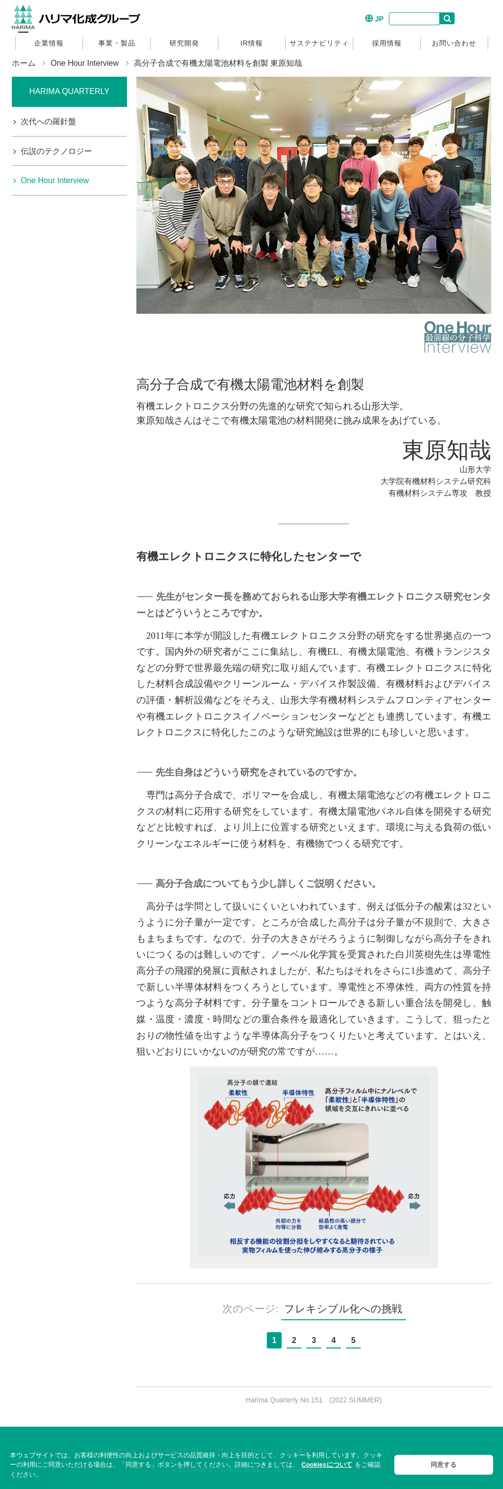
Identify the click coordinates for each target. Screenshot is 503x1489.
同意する (444, 1464)
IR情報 (251, 43)
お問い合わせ (454, 43)
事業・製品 (116, 43)
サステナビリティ (319, 43)
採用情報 (387, 43)
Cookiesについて (326, 1464)
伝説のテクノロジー (56, 151)
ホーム (24, 63)
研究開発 (184, 43)
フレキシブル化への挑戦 (343, 1308)
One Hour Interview (84, 63)
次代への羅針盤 (48, 121)
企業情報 (49, 43)
